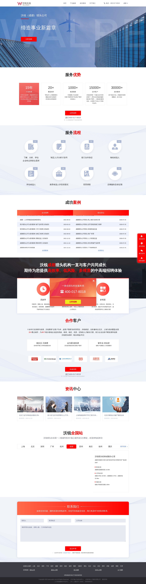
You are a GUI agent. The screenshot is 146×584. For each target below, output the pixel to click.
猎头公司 (32, 570)
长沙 (89, 566)
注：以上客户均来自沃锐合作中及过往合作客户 (73, 376)
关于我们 (92, 3)
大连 (94, 566)
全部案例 (45, 250)
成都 (125, 3)
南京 (65, 566)
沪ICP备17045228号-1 (77, 579)
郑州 (103, 566)
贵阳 (117, 566)
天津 (121, 566)
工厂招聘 (120, 570)
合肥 (112, 566)
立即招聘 (73, 302)
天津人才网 (98, 570)
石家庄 (80, 566)
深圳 (43, 566)
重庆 (74, 566)
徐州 (70, 566)
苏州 (61, 566)
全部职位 (101, 250)
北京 (38, 566)
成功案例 (83, 3)
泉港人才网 (54, 570)
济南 (108, 566)
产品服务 (73, 3)
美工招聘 (76, 570)
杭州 (52, 566)
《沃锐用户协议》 (66, 552)
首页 (64, 3)
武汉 (98, 566)
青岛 (85, 566)
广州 (47, 566)
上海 (33, 566)
